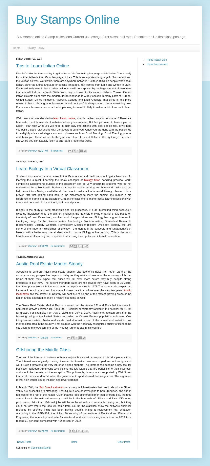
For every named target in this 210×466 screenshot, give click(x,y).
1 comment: (57, 337)
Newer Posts (24, 442)
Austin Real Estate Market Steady (49, 263)
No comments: (58, 246)
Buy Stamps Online (68, 19)
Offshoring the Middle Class (43, 349)
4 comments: (57, 151)
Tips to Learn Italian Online (42, 65)
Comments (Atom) (40, 447)
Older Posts (124, 442)
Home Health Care (157, 59)
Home (16, 48)
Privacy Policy (35, 48)
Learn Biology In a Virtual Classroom (52, 168)
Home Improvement (157, 64)
